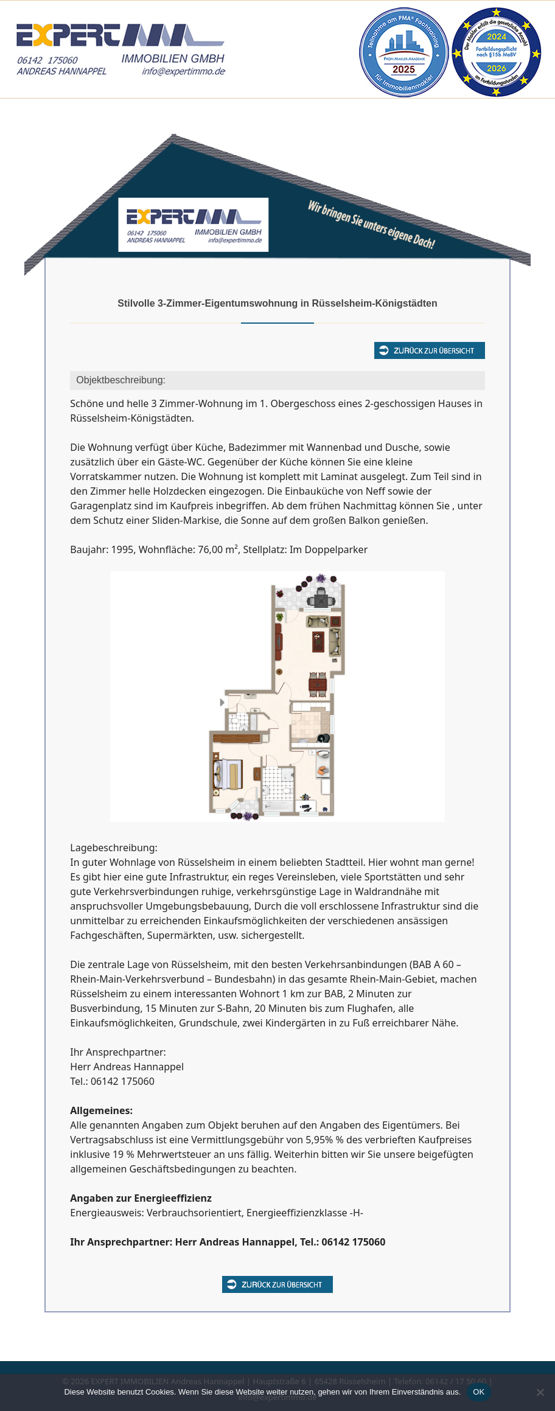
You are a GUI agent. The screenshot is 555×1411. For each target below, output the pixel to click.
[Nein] (540, 1392)
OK (478, 1391)
